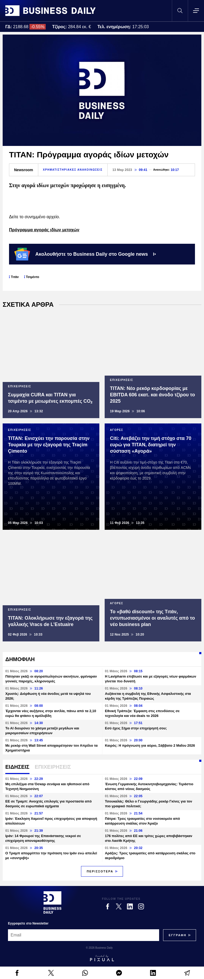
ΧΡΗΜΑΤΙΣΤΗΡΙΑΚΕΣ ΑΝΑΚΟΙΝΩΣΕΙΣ (73, 169)
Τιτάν (15, 277)
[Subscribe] (177, 935)
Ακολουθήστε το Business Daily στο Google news (85, 254)
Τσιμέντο (32, 277)
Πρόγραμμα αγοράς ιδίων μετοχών (44, 230)
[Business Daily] (52, 902)
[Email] (83, 935)
